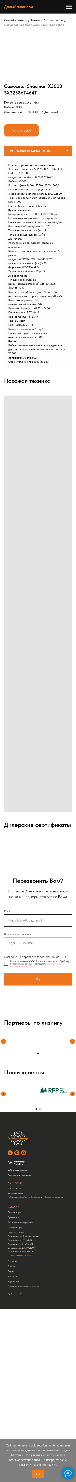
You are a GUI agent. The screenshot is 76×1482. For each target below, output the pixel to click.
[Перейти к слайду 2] (40, 1109)
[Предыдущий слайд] (3, 1044)
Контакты (12, 1276)
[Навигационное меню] (69, 7)
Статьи (11, 1266)
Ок (38, 1474)
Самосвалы (55, 20)
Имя (7, 911)
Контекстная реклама (19, 1174)
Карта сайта (14, 1281)
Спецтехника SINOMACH (21, 1251)
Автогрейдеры (15, 1227)
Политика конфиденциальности (23, 1286)
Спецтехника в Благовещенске (23, 1236)
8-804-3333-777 (17, 1188)
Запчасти (12, 1261)
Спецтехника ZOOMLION (21, 1247)
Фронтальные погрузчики (20, 1222)
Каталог (37, 20)
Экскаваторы (14, 1212)
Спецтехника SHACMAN (20, 1244)
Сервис (11, 1271)
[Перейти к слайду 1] (38, 1053)
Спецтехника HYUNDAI (20, 1240)
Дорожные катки (16, 1232)
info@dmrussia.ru (16, 1193)
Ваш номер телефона (18, 934)
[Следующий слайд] (72, 1044)
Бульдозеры (13, 1217)
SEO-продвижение (17, 1169)
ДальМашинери (15, 20)
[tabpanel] (38, 262)
